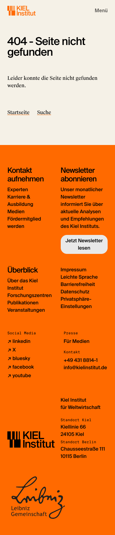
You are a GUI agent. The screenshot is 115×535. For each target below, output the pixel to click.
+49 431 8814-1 (81, 360)
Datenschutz (75, 291)
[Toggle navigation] (101, 10)
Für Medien (77, 341)
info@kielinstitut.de (85, 367)
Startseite (18, 112)
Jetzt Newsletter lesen (84, 244)
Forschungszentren (29, 295)
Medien (16, 211)
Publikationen (22, 302)
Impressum (73, 269)
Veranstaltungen (26, 310)
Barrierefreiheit (78, 284)
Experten (17, 189)
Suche (44, 112)
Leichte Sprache (79, 277)
